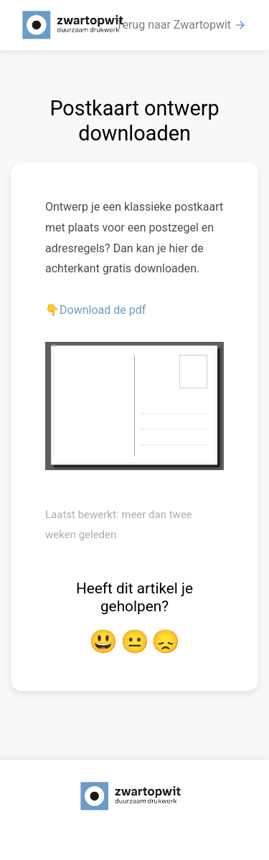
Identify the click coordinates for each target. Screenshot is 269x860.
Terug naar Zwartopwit (181, 25)
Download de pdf (103, 310)
